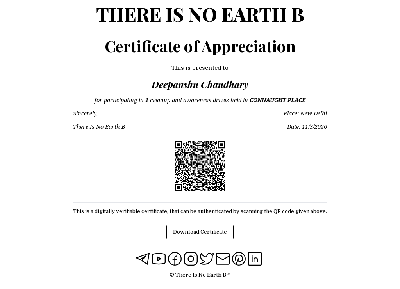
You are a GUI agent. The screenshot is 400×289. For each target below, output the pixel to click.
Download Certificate (200, 232)
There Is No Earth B (200, 14)
